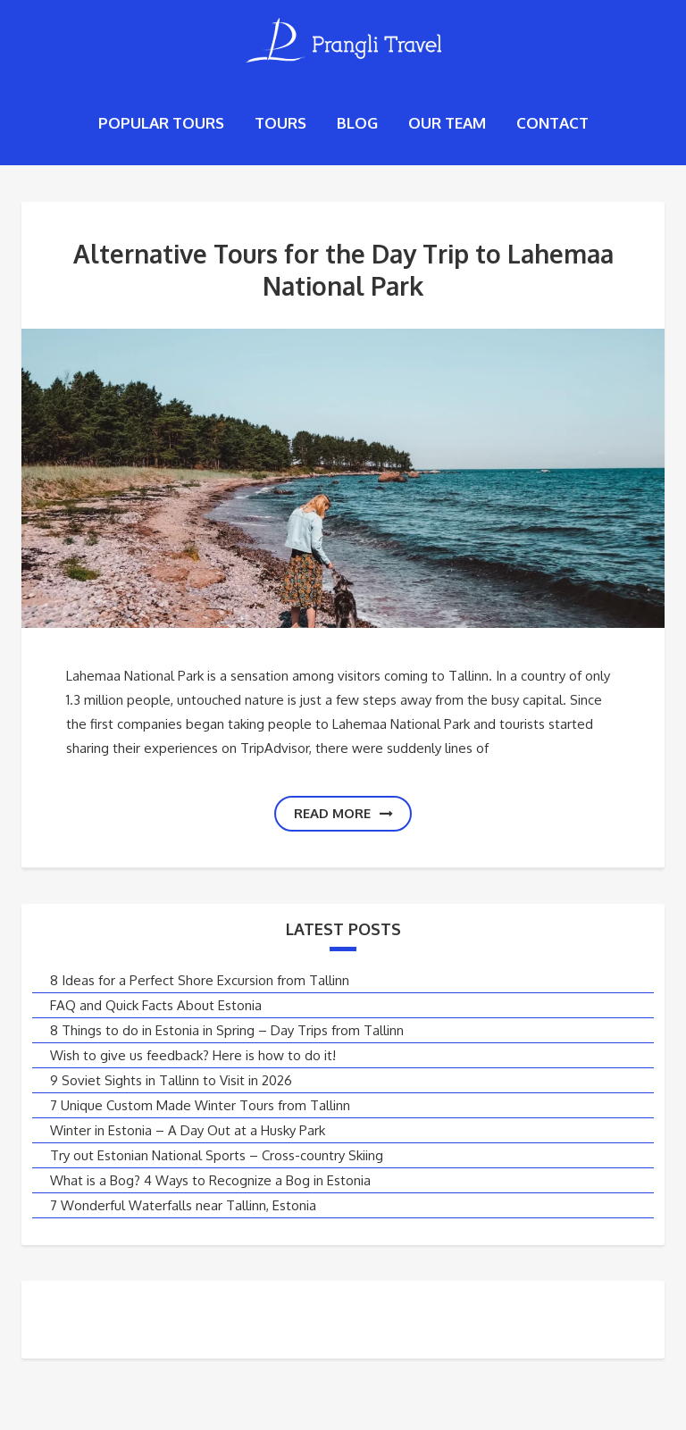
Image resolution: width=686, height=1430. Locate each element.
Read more (343, 813)
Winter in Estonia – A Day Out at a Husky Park (187, 1130)
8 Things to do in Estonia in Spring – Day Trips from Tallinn (227, 1030)
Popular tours (161, 122)
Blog (357, 122)
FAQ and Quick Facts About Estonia (156, 1005)
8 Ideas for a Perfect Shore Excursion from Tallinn (199, 980)
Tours (280, 122)
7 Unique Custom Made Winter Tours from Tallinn (200, 1105)
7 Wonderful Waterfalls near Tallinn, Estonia (183, 1205)
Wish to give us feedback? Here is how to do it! (193, 1055)
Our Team (447, 122)
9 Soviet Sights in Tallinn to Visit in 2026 (171, 1080)
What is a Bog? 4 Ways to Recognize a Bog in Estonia (210, 1180)
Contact (552, 122)
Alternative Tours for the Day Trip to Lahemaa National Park (343, 270)
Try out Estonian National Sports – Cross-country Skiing (216, 1155)
